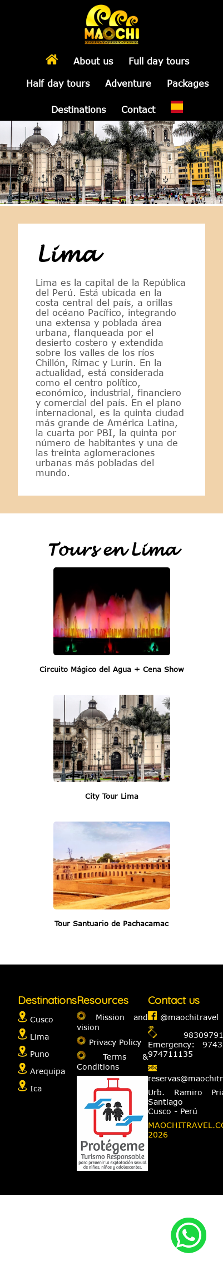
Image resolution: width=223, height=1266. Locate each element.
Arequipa (47, 1071)
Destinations (78, 110)
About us (93, 61)
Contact (138, 110)
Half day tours (58, 83)
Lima (39, 1036)
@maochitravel (189, 1017)
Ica (36, 1088)
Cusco (41, 1019)
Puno (39, 1054)
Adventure (128, 83)
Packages (188, 83)
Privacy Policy (115, 1041)
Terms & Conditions (112, 1061)
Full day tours (158, 61)
